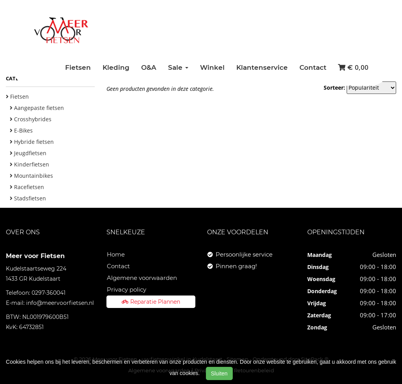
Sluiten (219, 373)
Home (116, 254)
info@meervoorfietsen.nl (60, 302)
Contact (312, 67)
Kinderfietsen (29, 164)
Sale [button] (178, 67)
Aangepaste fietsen (37, 107)
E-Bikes (21, 130)
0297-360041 (49, 292)
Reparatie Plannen (151, 301)
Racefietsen (27, 187)
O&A (148, 67)
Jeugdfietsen (28, 153)
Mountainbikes (31, 175)
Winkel (212, 67)
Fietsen (78, 67)
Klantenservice (262, 67)
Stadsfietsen (28, 198)
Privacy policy (126, 289)
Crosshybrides (30, 119)
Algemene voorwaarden (142, 277)
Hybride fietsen (32, 141)
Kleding (116, 67)
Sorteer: (334, 87)
